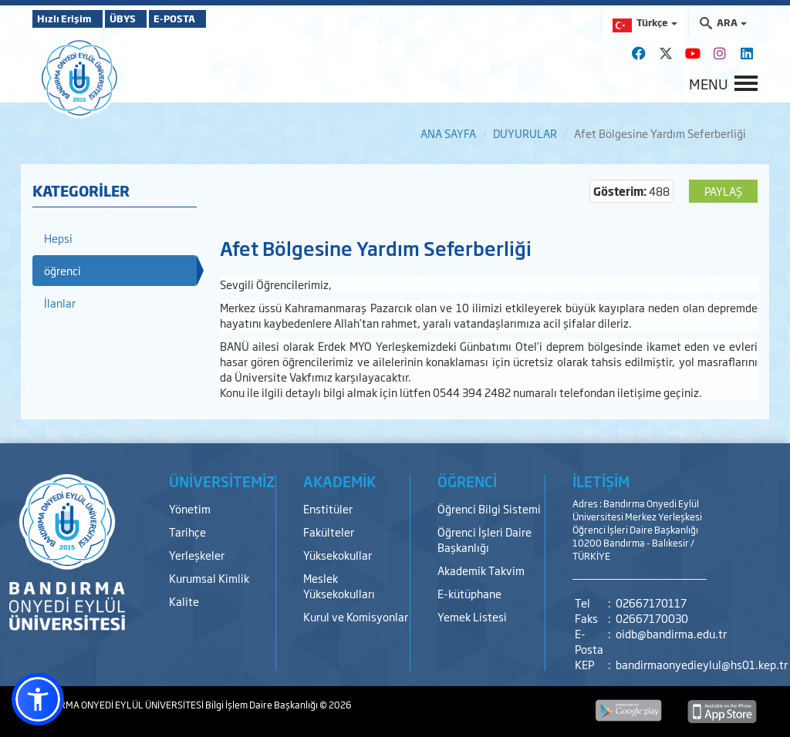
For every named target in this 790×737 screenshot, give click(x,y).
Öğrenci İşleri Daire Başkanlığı (484, 539)
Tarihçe (187, 531)
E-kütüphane (469, 593)
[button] (37, 699)
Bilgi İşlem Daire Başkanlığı (262, 705)
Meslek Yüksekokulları (339, 585)
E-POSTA (217, 18)
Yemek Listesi (472, 616)
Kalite (184, 601)
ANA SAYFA (448, 133)
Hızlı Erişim (70, 18)
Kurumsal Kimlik (209, 578)
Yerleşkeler (197, 555)
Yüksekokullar (337, 555)
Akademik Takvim (481, 570)
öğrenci (62, 270)
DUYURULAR (525, 133)
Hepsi (58, 238)
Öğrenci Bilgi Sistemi (489, 508)
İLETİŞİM (601, 481)
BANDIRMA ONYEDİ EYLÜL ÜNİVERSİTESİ (118, 705)
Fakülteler (328, 531)
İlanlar (60, 302)
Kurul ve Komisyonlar (355, 616)
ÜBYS (146, 18)
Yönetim (190, 508)
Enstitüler (328, 508)
